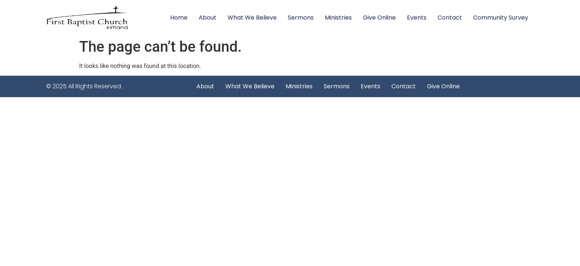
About (207, 17)
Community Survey (500, 17)
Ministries (338, 17)
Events (416, 17)
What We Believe (252, 17)
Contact (450, 17)
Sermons (301, 17)
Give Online (379, 17)
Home (179, 17)
